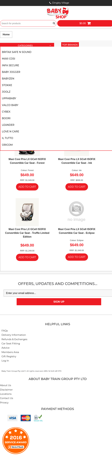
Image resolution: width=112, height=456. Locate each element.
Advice (6, 347)
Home (6, 34)
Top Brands (70, 44)
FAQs (5, 330)
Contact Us (6, 398)
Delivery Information (14, 334)
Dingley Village (60, 2)
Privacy (4, 402)
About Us (5, 385)
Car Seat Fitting (11, 343)
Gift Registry (9, 356)
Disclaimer (6, 389)
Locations (5, 393)
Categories (35, 45)
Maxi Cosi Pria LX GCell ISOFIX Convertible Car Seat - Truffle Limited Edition (27, 233)
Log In (5, 360)
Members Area (10, 352)
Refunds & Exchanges (14, 339)
